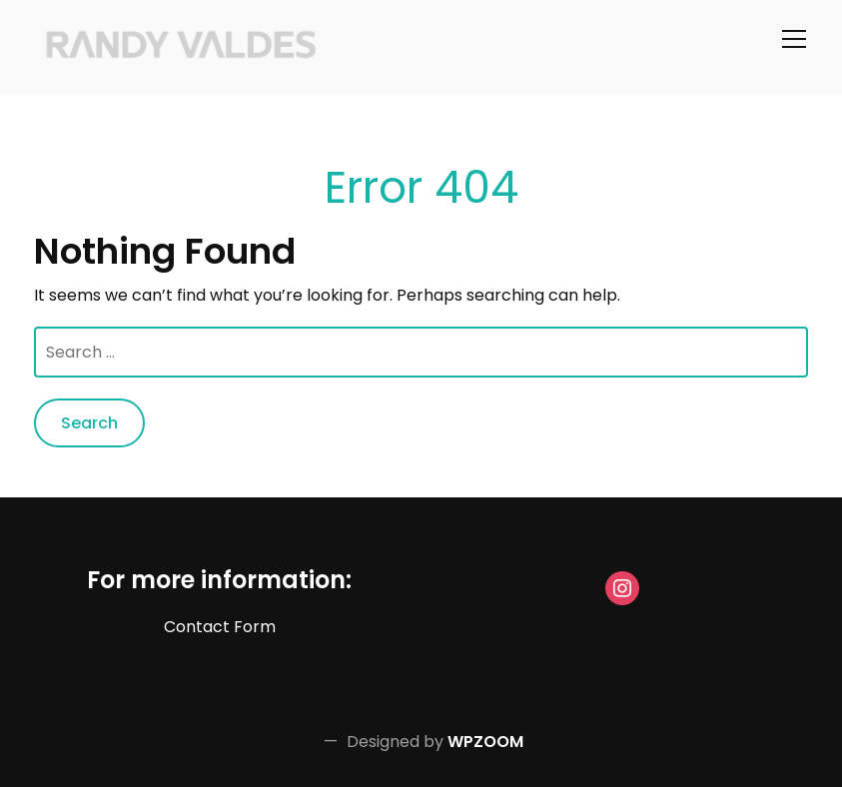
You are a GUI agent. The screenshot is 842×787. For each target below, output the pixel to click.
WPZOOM (485, 741)
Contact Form (220, 626)
